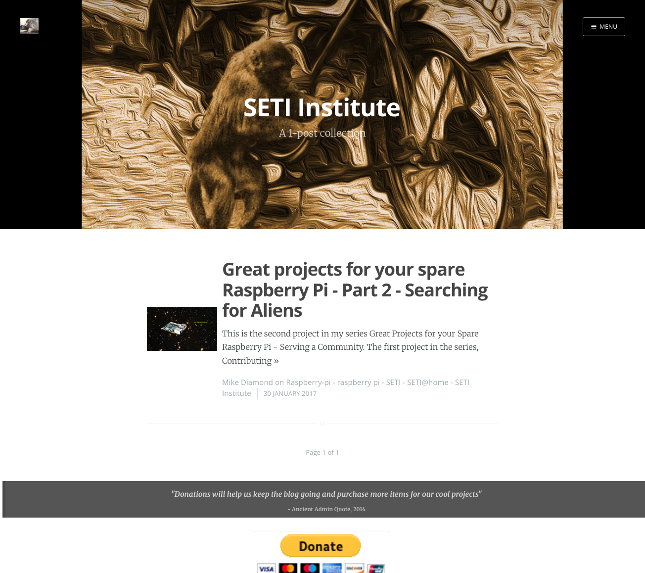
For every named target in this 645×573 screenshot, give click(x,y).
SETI (393, 382)
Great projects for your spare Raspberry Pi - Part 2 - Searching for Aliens (355, 289)
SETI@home (428, 382)
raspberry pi (358, 382)
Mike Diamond (247, 382)
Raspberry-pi (308, 382)
